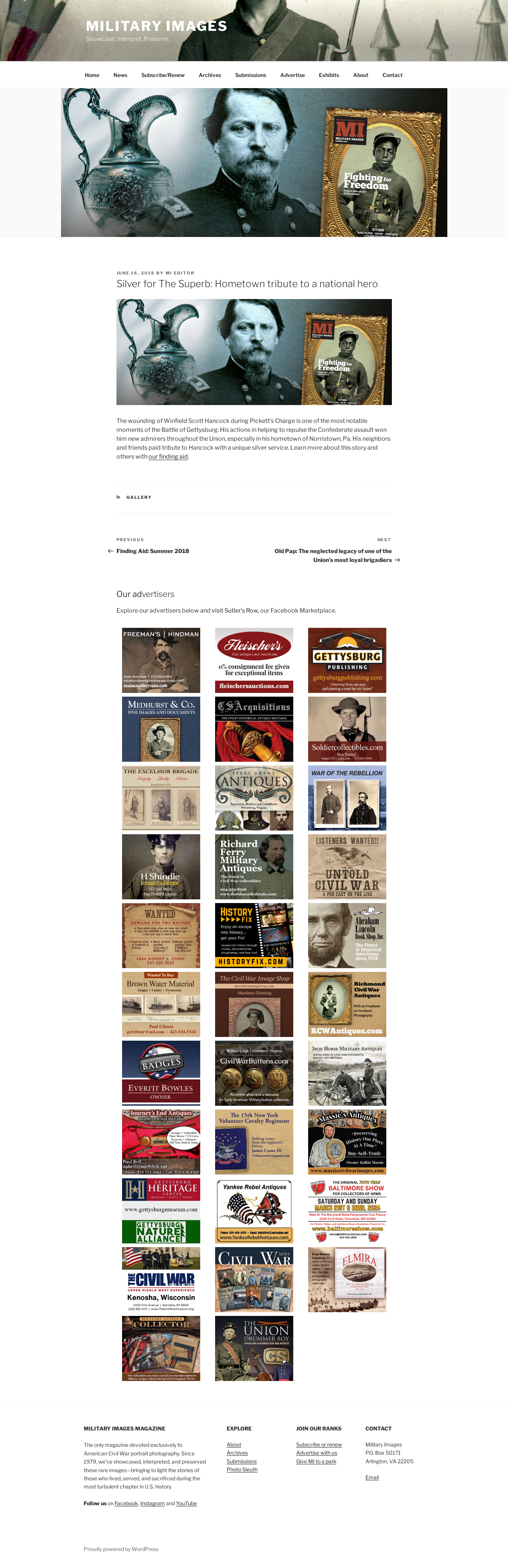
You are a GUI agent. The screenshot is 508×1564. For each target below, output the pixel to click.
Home (92, 75)
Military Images (157, 26)
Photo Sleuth (242, 1469)
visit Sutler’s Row (235, 610)
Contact (393, 75)
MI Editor (180, 273)
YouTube (186, 1503)
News (120, 75)
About (360, 75)
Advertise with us (316, 1452)
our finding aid (168, 456)
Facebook (126, 1503)
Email (372, 1477)
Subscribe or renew (319, 1444)
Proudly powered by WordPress (121, 1549)
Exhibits (329, 75)
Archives (210, 75)
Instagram (152, 1503)
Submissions (250, 75)
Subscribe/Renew (163, 75)
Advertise (292, 75)
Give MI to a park (316, 1461)
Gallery (139, 497)
